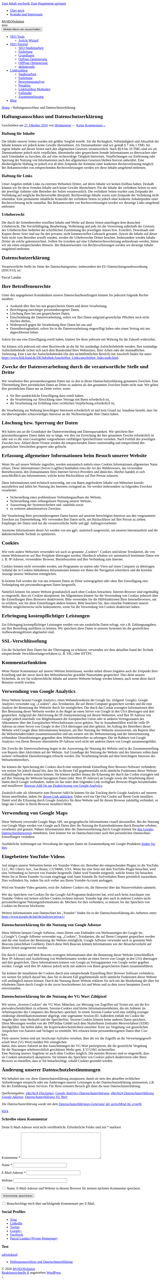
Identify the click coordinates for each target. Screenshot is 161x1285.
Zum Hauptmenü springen (48, 3)
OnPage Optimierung (32, 59)
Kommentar (11, 1162)
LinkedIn (16, 1228)
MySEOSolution (13, 21)
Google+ (16, 1236)
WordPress (53, 1277)
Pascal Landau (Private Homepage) (33, 1243)
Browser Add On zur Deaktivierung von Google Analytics (63, 785)
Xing (13, 1224)
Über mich (17, 10)
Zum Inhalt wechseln (16, 3)
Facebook (16, 1239)
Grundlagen (26, 55)
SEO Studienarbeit (31, 48)
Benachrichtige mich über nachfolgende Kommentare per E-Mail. (49, 1208)
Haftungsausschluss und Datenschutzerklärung (41, 1267)
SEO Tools (17, 36)
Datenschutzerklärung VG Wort (46, 1097)
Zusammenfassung (31, 96)
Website (7, 1185)
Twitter (15, 1232)
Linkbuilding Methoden (34, 89)
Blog (13, 100)
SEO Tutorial (19, 44)
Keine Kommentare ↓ (90, 125)
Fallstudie (25, 93)
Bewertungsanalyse (31, 81)
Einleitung (25, 51)
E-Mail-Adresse (14, 1177)
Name (7, 1170)
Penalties (24, 85)
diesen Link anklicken (58, 796)
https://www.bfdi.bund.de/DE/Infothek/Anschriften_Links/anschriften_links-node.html (60, 357)
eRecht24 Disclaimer (40, 1093)
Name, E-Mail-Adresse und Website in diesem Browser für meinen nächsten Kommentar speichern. (74, 1193)
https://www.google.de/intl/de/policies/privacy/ (33, 916)
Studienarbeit (27, 74)
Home (6, 107)
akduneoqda (26, 66)
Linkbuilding (19, 70)
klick (5, 1111)
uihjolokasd (9, 1259)
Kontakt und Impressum (26, 14)
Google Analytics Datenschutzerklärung (82, 1093)
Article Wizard (28, 40)
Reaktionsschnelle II (15, 1277)
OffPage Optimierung (33, 63)
